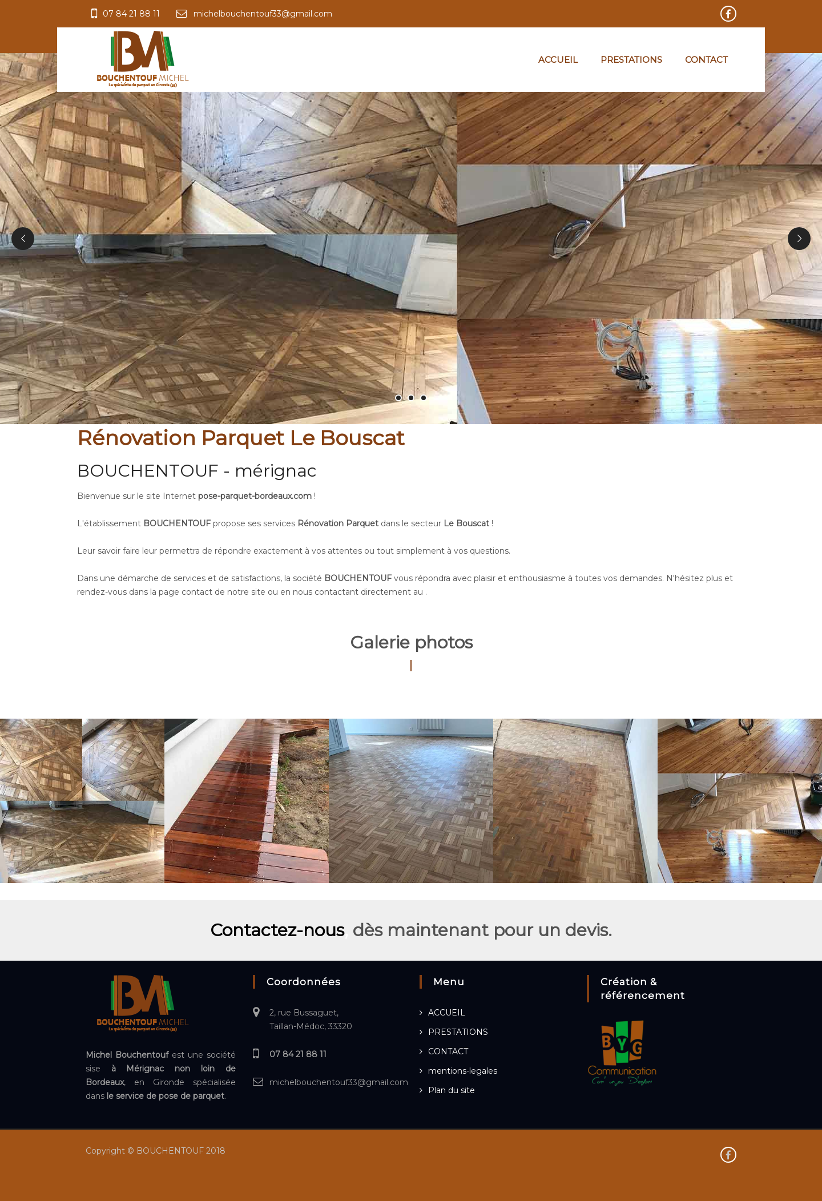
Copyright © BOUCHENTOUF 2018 (155, 1151)
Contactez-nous (277, 930)
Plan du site (451, 1090)
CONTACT (706, 59)
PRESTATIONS (631, 59)
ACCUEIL (558, 59)
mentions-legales (462, 1071)
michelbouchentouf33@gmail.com (263, 14)
